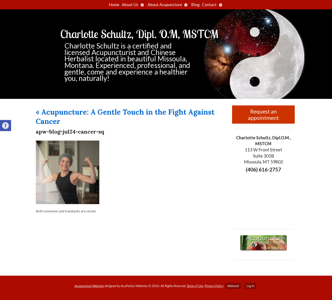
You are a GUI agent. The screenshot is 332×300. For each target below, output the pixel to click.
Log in (250, 286)
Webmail (233, 286)
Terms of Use (195, 286)
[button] (5, 125)
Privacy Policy (214, 286)
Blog (195, 4)
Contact (209, 4)
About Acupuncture (165, 4)
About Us (130, 4)
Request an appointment (263, 114)
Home (114, 4)
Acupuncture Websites (89, 286)
